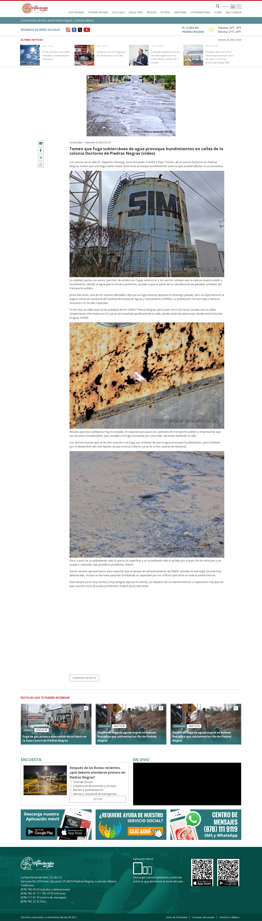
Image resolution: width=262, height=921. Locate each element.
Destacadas (76, 12)
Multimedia (233, 12)
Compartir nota (84, 678)
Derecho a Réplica (229, 917)
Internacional (200, 12)
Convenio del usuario (203, 917)
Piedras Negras (98, 12)
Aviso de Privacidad (176, 917)
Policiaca (118, 12)
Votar (97, 799)
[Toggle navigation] (239, 6)
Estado (165, 12)
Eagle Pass (136, 12)
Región (151, 12)
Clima (218, 12)
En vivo (228, 6)
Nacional (180, 12)
